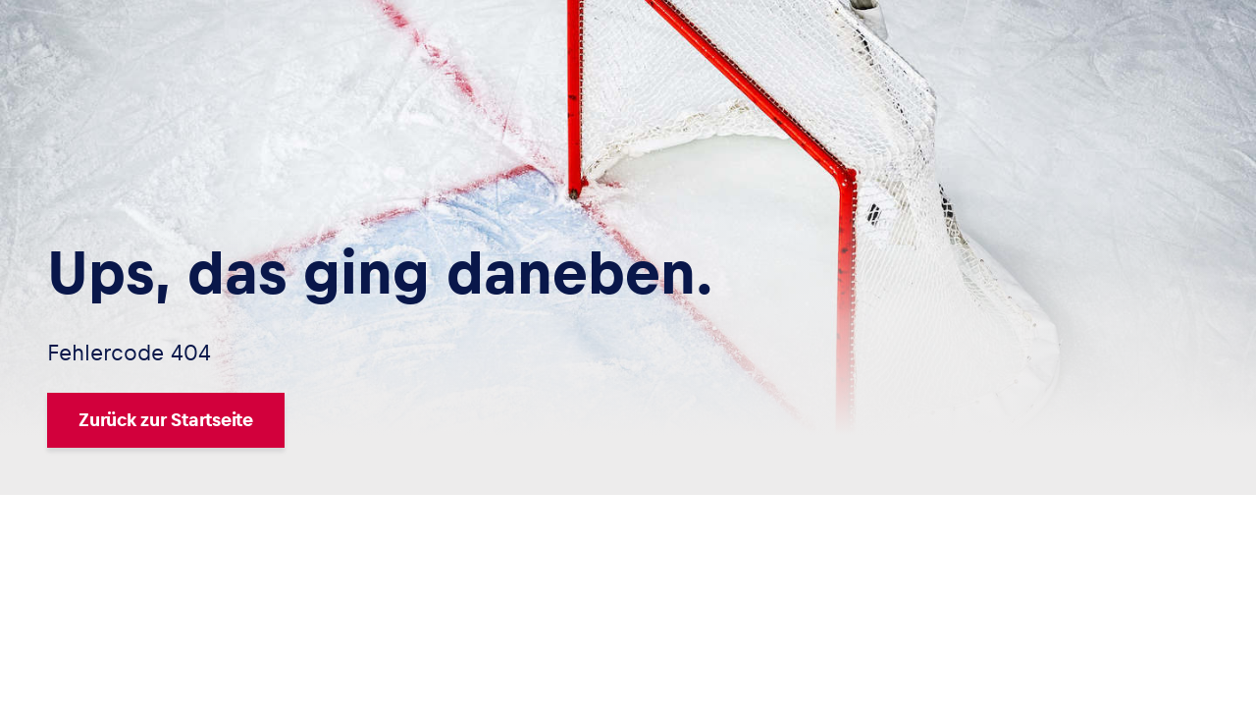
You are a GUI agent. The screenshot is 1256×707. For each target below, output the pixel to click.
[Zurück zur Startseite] (380, 420)
